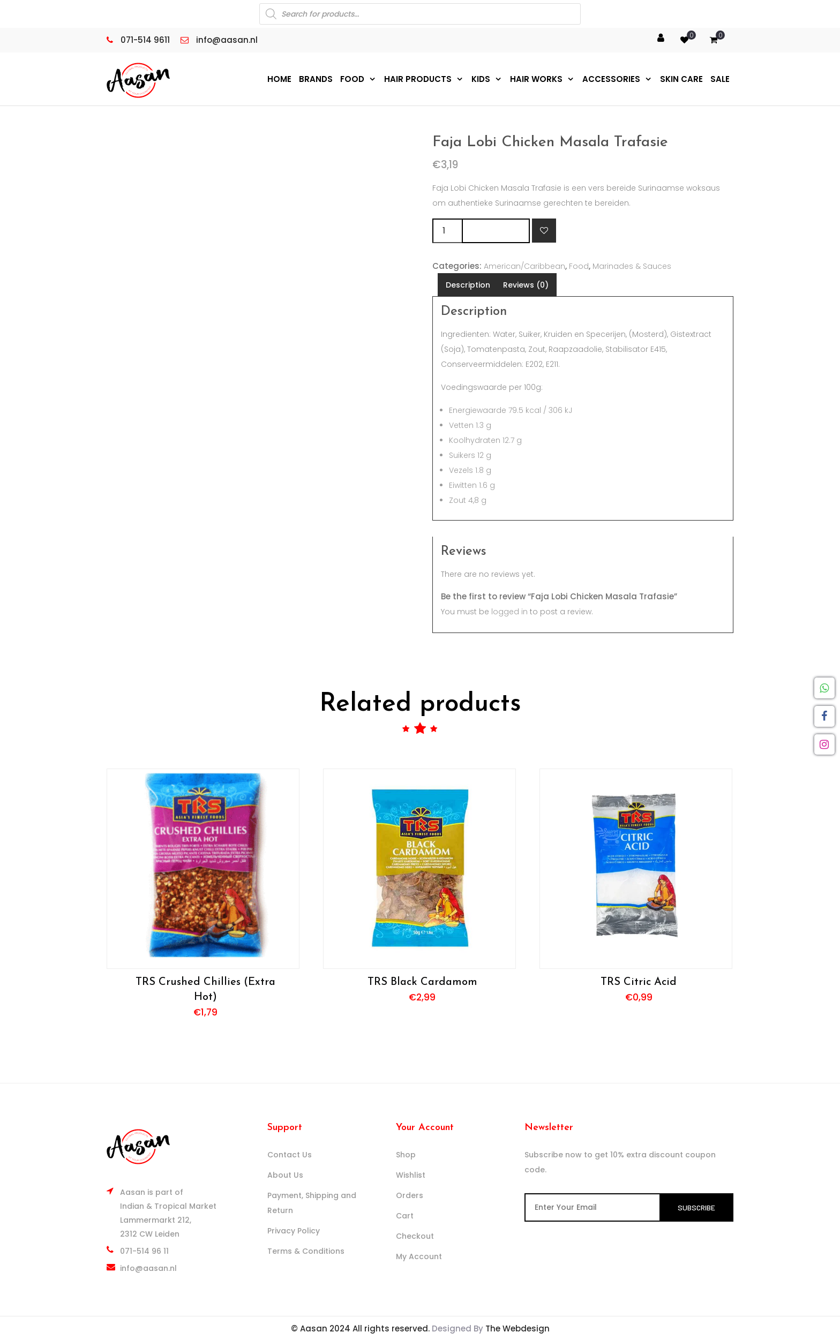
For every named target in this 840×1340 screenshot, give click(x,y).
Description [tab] (468, 284)
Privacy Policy (293, 1230)
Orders (409, 1195)
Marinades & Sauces (631, 265)
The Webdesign (517, 1328)
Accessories (611, 78)
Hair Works (536, 78)
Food (352, 78)
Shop (406, 1154)
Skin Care (681, 78)
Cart (405, 1215)
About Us (285, 1174)
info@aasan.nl (148, 1267)
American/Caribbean (524, 265)
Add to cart (496, 230)
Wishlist (410, 1174)
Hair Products (418, 78)
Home (279, 78)
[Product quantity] (446, 230)
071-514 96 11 (144, 1250)
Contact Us (289, 1154)
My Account (419, 1256)
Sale (720, 78)
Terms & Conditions (305, 1250)
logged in (509, 611)
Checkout (415, 1235)
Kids (480, 78)
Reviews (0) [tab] (526, 284)
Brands (316, 78)
